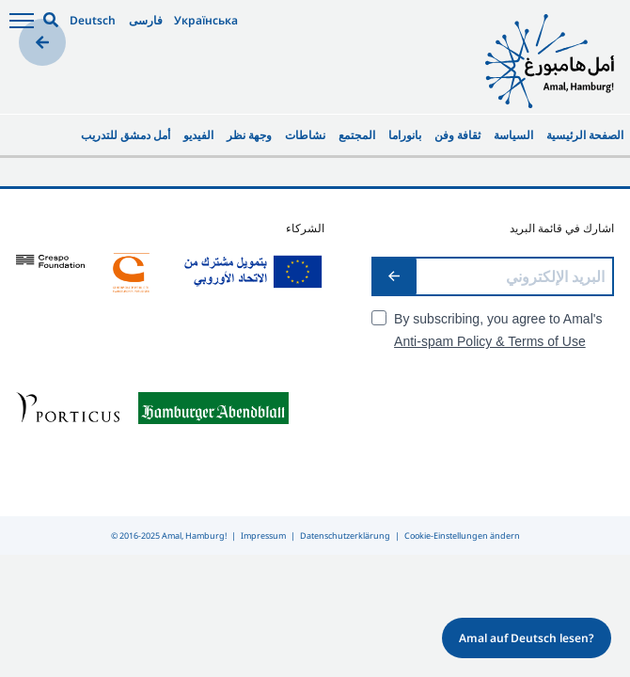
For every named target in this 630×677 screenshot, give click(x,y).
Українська (206, 20)
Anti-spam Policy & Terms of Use (490, 341)
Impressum (263, 535)
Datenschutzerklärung (345, 535)
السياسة (513, 135)
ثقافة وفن (457, 135)
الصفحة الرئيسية (584, 135)
